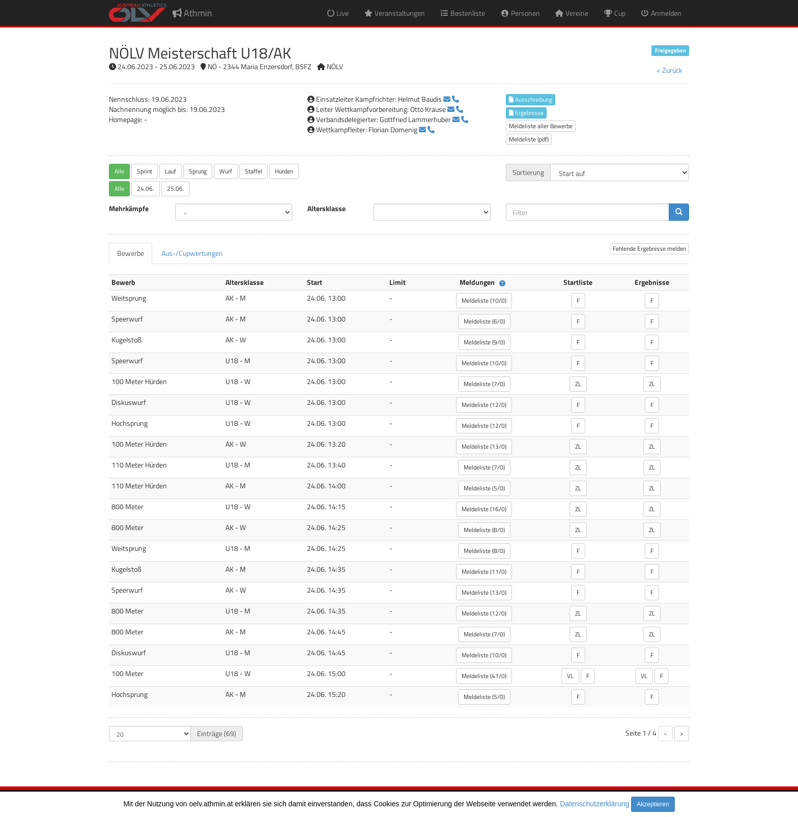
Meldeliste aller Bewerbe (541, 126)
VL (570, 676)
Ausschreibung (530, 99)
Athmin (192, 13)
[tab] (130, 253)
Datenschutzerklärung (594, 804)
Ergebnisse (526, 113)
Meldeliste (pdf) (529, 139)
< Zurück (669, 70)
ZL (578, 384)
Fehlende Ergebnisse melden (649, 248)
